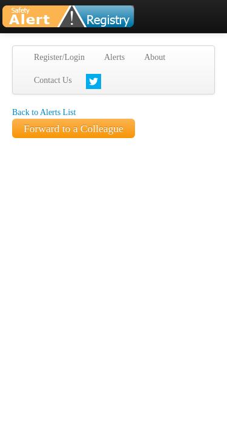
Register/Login (59, 57)
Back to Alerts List (44, 112)
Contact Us (53, 80)
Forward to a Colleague (73, 128)
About (154, 57)
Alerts (114, 57)
